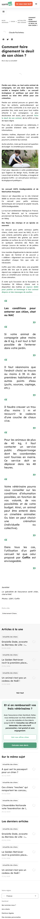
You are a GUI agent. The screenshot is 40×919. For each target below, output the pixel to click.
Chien (13, 21)
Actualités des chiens (22, 21)
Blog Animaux (5, 21)
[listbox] (20, 660)
